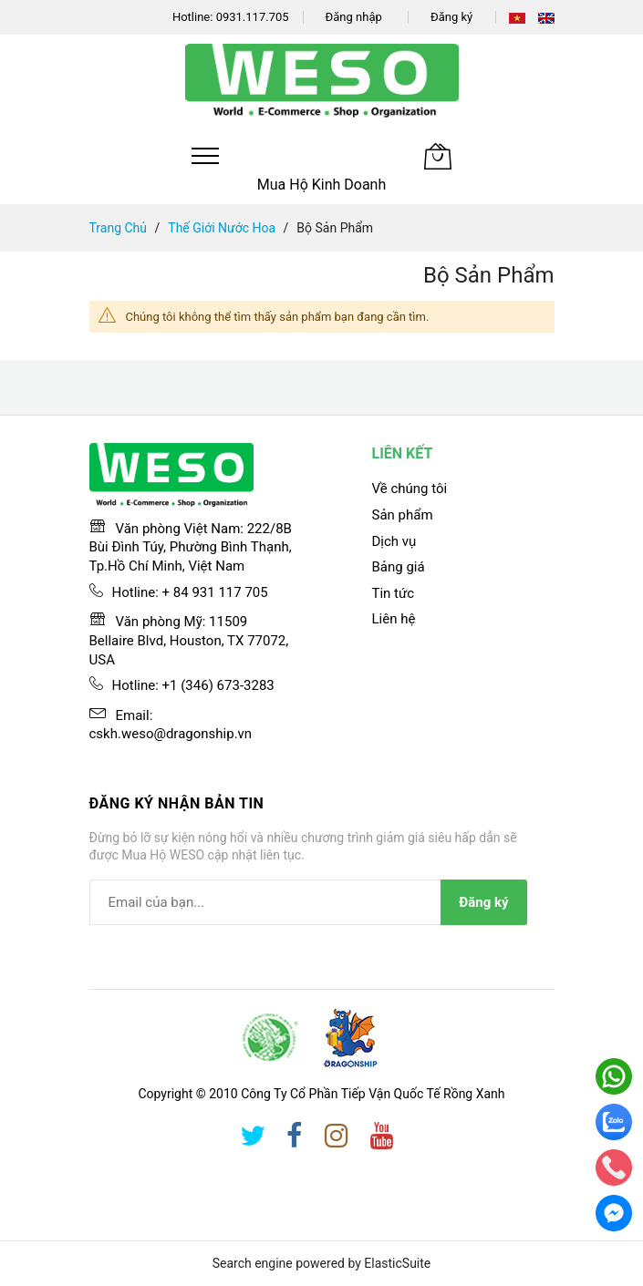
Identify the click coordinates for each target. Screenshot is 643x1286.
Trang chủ (118, 228)
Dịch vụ (394, 541)
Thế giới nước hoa (221, 228)
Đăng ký (451, 17)
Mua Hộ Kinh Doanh (322, 184)
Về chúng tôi (410, 488)
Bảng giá (398, 567)
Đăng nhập (354, 17)
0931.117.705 (252, 17)
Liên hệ (394, 619)
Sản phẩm (402, 515)
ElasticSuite (397, 1263)
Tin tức (393, 593)
